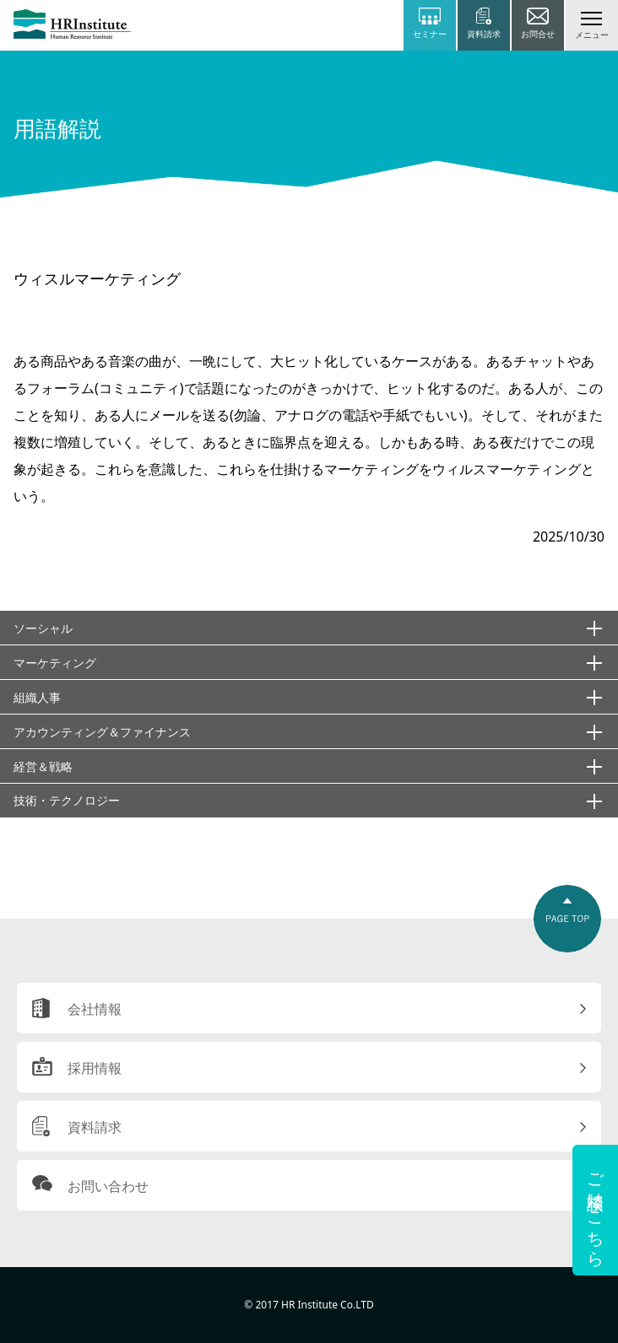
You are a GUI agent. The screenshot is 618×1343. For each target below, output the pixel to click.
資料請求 (95, 1127)
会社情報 (95, 1009)
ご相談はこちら (595, 1210)
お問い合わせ (108, 1186)
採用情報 (95, 1068)
